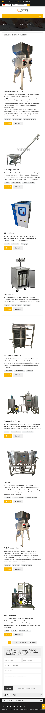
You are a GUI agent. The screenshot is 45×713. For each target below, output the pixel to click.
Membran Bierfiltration (27, 432)
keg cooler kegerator (17, 305)
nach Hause (5, 24)
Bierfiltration (14, 630)
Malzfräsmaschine (16, 119)
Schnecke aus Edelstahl (28, 182)
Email (8, 123)
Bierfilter (7, 432)
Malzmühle (7, 119)
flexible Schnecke (16, 182)
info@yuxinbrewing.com (11, 1)
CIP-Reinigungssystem (18, 497)
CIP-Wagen (7, 497)
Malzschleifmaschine (27, 565)
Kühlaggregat (24, 244)
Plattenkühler (29, 370)
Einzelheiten (18, 123)
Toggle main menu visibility (40, 15)
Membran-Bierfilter (15, 432)
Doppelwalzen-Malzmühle (30, 119)
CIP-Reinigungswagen (31, 497)
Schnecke (7, 182)
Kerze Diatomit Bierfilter (24, 630)
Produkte (13, 24)
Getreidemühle (15, 565)
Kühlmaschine (15, 244)
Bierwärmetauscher (19, 370)
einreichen (9, 688)
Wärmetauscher (8, 370)
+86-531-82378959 (25, 1)
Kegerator (7, 305)
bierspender (27, 305)
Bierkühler (7, 244)
